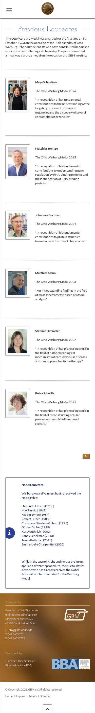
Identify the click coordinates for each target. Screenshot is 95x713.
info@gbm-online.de (20, 630)
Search (33, 696)
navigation (9, 10)
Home (9, 696)
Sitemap (45, 696)
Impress (21, 696)
